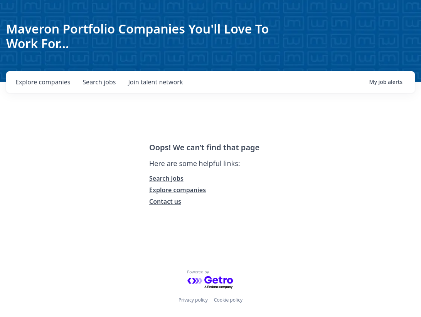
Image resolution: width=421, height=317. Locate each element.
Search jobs (166, 178)
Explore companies (177, 190)
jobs (99, 82)
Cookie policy (228, 300)
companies (42, 82)
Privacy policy (193, 300)
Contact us (165, 201)
